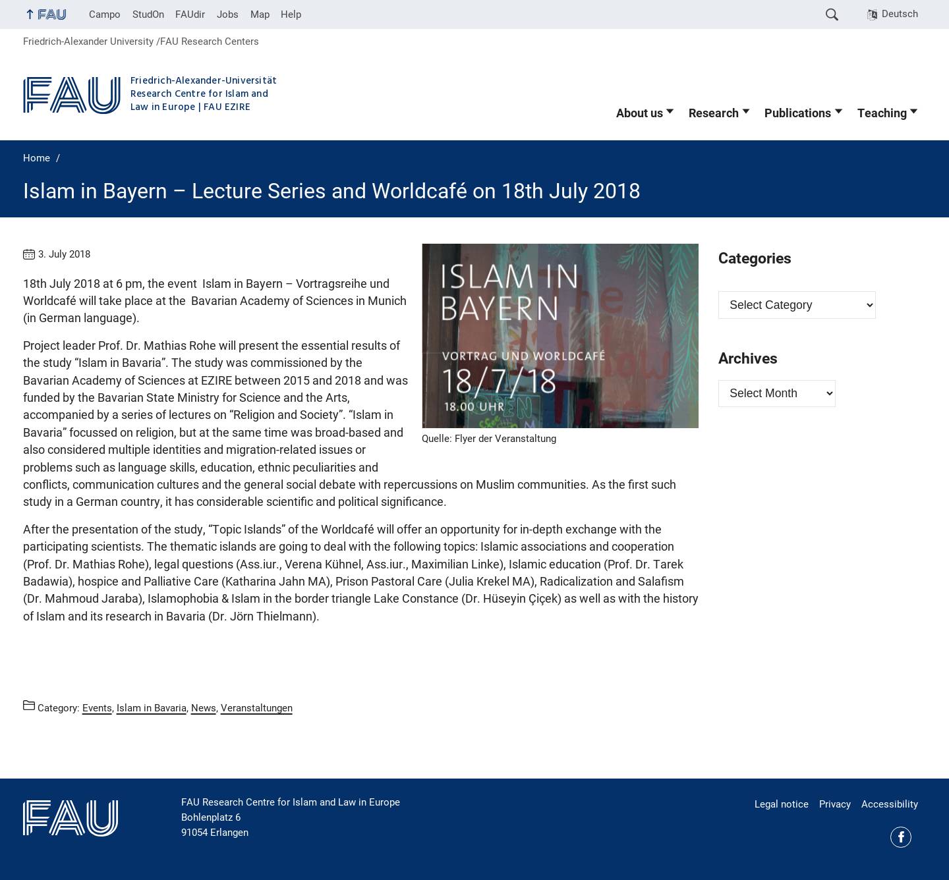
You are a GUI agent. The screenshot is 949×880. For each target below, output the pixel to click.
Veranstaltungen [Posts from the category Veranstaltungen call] (257, 707)
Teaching (882, 113)
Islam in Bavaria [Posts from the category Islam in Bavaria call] (152, 707)
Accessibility (889, 804)
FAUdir (190, 14)
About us (639, 113)
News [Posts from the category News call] (203, 707)
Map (260, 14)
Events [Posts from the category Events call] (97, 707)
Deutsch (900, 14)
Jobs (228, 14)
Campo (105, 14)
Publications (797, 113)
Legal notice (782, 804)
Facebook (900, 837)
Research (714, 113)
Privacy (835, 804)
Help (291, 14)
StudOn (148, 14)
